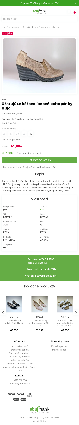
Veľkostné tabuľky (20, 360)
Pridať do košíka (40, 160)
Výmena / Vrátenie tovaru (20, 363)
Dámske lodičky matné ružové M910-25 (39, 323)
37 (11, 133)
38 (17, 133)
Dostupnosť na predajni (29, 153)
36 (4, 133)
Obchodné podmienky (20, 353)
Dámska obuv (13, 27)
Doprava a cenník (20, 349)
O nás (20, 370)
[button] (3, 312)
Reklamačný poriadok (20, 356)
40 (31, 133)
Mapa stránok (59, 349)
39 (24, 133)
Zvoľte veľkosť (9, 128)
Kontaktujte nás (59, 346)
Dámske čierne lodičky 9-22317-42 (14, 321)
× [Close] (75, 3)
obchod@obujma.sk (20, 383)
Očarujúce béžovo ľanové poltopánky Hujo (41, 27)
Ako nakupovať (19, 346)
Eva (4, 99)
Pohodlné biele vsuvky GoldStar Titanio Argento (65, 323)
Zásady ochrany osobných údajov (19, 367)
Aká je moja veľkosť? (12, 139)
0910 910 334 (20, 380)
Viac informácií (9, 123)
